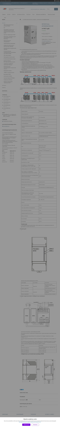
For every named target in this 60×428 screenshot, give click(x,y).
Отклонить (35, 424)
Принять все (26, 424)
